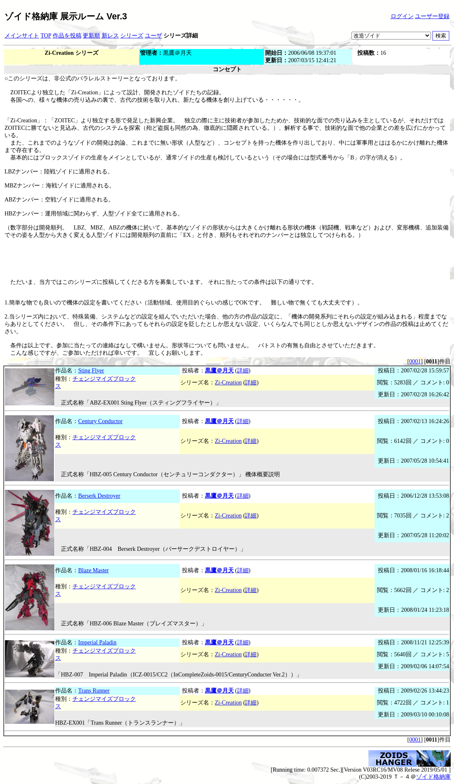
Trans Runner (93, 691)
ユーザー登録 (432, 16)
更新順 (91, 36)
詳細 (243, 370)
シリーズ (131, 36)
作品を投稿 (67, 36)
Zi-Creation (228, 382)
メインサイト (22, 36)
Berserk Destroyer (99, 496)
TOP (46, 36)
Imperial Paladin (97, 642)
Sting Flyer (91, 370)
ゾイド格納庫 (433, 777)
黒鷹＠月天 (219, 370)
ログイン (402, 16)
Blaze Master (93, 570)
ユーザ (153, 36)
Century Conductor (100, 421)
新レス (110, 36)
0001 (415, 361)
